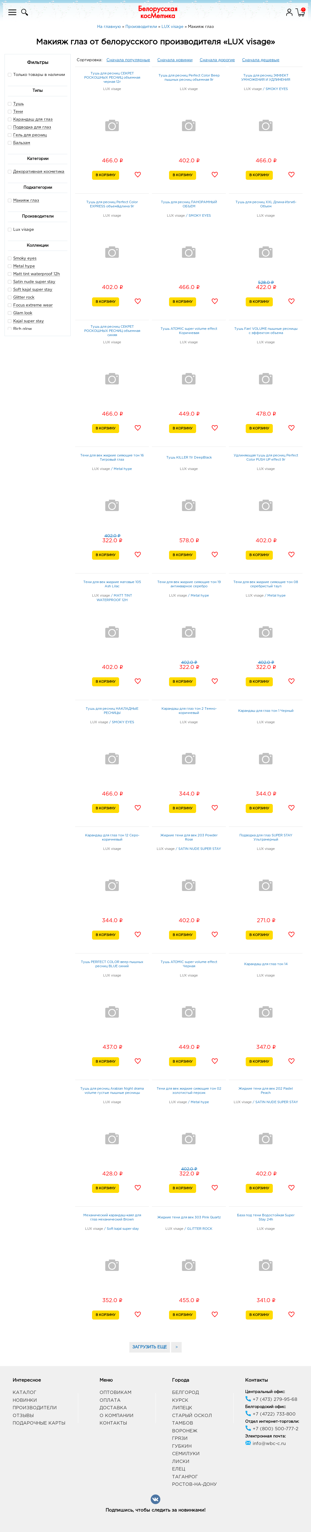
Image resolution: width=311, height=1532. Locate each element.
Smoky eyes (24, 258)
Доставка (113, 1408)
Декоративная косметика (38, 171)
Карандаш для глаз (33, 119)
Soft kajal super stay (32, 289)
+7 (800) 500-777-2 (271, 1429)
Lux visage (21, 229)
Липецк (182, 1408)
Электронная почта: (265, 1436)
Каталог (24, 1393)
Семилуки (186, 1454)
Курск (180, 1400)
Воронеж (184, 1431)
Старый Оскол (192, 1416)
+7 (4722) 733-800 (270, 1414)
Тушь (18, 104)
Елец (178, 1469)
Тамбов (182, 1423)
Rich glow (22, 329)
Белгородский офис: (265, 1407)
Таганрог (185, 1477)
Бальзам (21, 143)
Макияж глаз (26, 200)
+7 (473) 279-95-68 (271, 1399)
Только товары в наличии (36, 75)
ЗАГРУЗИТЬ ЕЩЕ (149, 1347)
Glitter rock (23, 297)
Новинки (25, 1400)
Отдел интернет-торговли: (272, 1421)
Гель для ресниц (30, 135)
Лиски (180, 1462)
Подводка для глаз (32, 127)
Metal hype (24, 266)
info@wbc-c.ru (265, 1444)
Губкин (182, 1446)
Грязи (180, 1438)
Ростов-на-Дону (194, 1484)
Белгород (185, 1393)
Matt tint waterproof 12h (36, 274)
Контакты (113, 1423)
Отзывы (23, 1416)
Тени (18, 111)
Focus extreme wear (33, 305)
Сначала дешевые (260, 60)
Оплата (110, 1400)
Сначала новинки (174, 60)
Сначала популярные (128, 60)
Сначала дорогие (217, 60)
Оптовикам (115, 1393)
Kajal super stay (28, 321)
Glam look (22, 313)
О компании (117, 1416)
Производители (35, 1408)
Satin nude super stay (34, 282)
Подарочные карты (39, 1423)
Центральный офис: (265, 1392)
